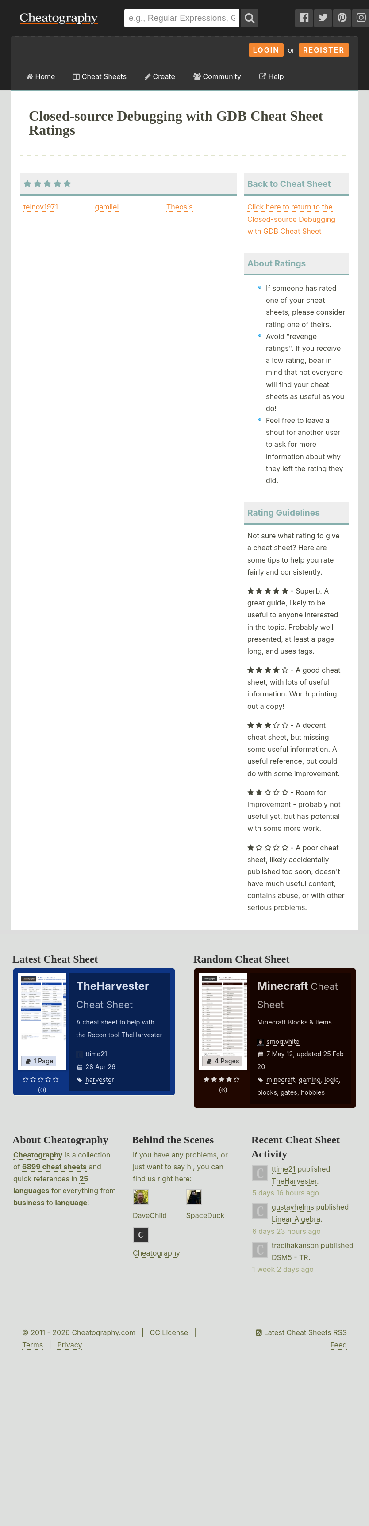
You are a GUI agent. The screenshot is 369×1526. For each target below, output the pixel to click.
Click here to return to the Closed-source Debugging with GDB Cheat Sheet (291, 218)
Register (324, 50)
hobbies (313, 1092)
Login (266, 50)
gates (289, 1092)
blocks (267, 1092)
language (71, 1202)
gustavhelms (293, 1207)
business (29, 1202)
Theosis (179, 206)
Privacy (69, 1344)
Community (217, 76)
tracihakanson (295, 1245)
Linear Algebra (296, 1218)
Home (41, 76)
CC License (169, 1332)
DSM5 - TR (290, 1257)
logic (331, 1079)
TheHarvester (294, 1180)
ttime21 (96, 1054)
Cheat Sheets (100, 76)
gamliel (107, 206)
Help (271, 76)
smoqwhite (282, 1041)
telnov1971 (40, 206)
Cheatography (37, 1154)
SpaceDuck (205, 1215)
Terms (32, 1344)
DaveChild (150, 1215)
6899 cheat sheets (54, 1166)
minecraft (280, 1079)
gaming (310, 1079)
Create (160, 76)
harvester (99, 1079)
